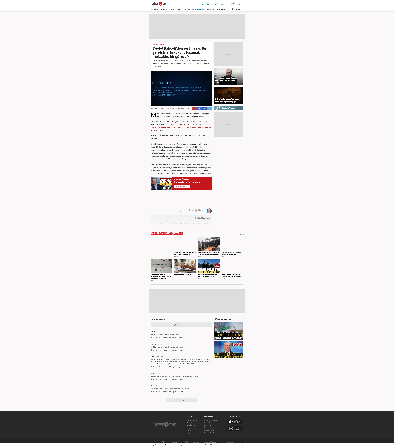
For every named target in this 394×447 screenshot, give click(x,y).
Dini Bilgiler (208, 425)
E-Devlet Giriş (208, 428)
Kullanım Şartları (192, 420)
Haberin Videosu (229, 108)
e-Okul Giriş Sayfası (210, 420)
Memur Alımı (208, 423)
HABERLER (155, 44)
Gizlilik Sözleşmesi (192, 423)
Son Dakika (154, 9)
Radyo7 (175, 443)
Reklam (189, 430)
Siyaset (172, 9)
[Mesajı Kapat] (242, 445)
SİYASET (162, 44)
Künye (189, 428)
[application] (181, 88)
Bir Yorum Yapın (181, 325)
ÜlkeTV (196, 443)
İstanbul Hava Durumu (211, 433)
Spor (179, 9)
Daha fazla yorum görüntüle (181, 400)
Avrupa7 (186, 443)
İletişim (189, 433)
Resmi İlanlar (220, 9)
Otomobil (210, 9)
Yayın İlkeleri (191, 425)
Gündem (164, 9)
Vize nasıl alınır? (209, 430)
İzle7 (210, 443)
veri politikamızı (217, 445)
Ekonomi (187, 9)
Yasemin (227, 443)
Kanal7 (163, 443)
